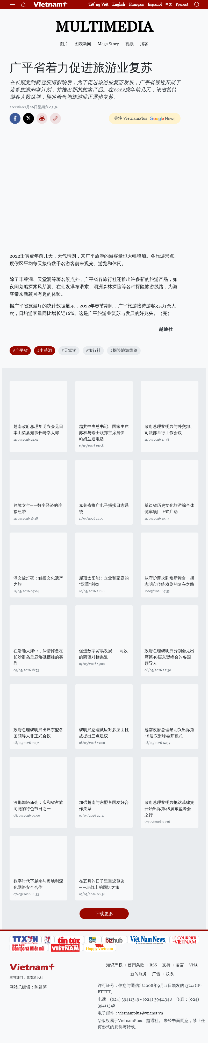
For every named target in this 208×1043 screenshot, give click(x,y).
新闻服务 (138, 973)
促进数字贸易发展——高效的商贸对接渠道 (103, 654)
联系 (170, 973)
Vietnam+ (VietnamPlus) (50, 4)
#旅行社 (93, 350)
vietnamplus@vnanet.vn (140, 1013)
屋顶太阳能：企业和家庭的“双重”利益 (104, 581)
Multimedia (104, 26)
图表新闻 (83, 43)
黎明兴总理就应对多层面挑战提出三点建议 (104, 732)
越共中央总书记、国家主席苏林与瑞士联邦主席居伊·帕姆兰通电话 (104, 432)
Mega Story (108, 43)
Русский (182, 4)
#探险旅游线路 (124, 350)
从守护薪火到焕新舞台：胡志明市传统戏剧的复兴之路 (169, 581)
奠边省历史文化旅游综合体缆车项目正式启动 (169, 508)
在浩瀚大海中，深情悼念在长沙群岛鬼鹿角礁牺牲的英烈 (38, 657)
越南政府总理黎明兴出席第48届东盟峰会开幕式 (169, 732)
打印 (42, 118)
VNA (193, 965)
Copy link (55, 118)
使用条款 (136, 965)
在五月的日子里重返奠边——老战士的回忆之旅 (102, 884)
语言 (180, 965)
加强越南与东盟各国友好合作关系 (104, 805)
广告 (156, 973)
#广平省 (20, 350)
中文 (169, 4)
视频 (129, 43)
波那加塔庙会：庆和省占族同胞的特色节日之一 (38, 805)
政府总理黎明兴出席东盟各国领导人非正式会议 (38, 732)
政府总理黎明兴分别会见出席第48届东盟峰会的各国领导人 (169, 657)
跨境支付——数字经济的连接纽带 (37, 508)
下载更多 (104, 913)
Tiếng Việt (98, 4)
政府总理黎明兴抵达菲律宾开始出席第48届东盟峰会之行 (169, 808)
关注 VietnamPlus (130, 118)
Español (155, 4)
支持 (166, 965)
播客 (144, 43)
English (118, 4)
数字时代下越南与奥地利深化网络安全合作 (38, 884)
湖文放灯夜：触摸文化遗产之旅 (38, 581)
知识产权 (114, 965)
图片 (64, 43)
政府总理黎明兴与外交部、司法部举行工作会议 (169, 429)
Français (136, 4)
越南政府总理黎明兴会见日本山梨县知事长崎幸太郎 (38, 429)
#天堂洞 (68, 350)
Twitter (28, 118)
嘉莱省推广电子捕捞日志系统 (104, 508)
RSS (153, 965)
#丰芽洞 (44, 350)
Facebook (15, 118)
